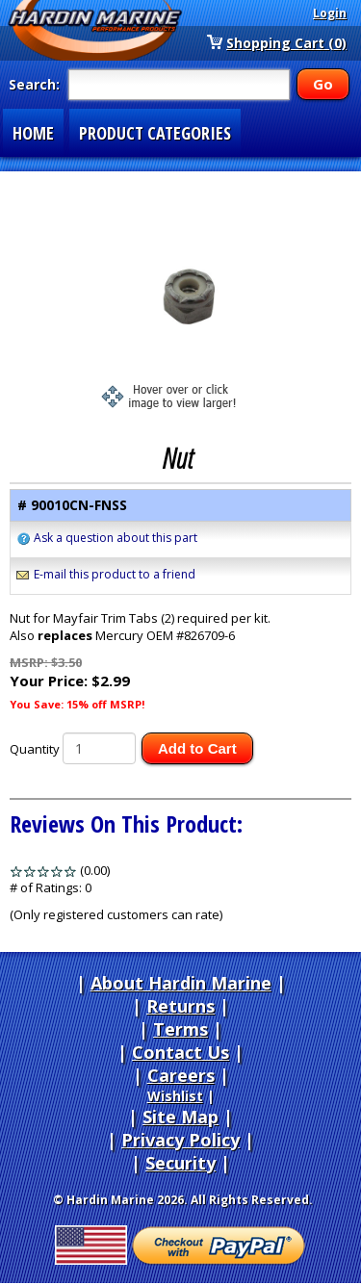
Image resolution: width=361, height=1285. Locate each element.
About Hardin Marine (180, 982)
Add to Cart (197, 748)
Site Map (180, 1116)
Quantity (35, 749)
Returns (180, 1005)
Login (330, 13)
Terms (180, 1029)
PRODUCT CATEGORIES (155, 132)
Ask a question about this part (115, 537)
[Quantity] (99, 748)
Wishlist (175, 1096)
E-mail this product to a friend (114, 574)
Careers (181, 1075)
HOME (33, 132)
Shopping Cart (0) (286, 42)
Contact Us (180, 1052)
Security (180, 1162)
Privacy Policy (180, 1139)
